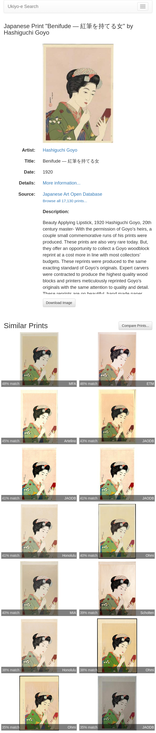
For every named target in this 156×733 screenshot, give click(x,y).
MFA (72, 384)
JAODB (148, 441)
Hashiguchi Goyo (60, 150)
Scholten (147, 613)
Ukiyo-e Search (23, 6)
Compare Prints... (135, 326)
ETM (150, 384)
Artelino (70, 441)
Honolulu (69, 555)
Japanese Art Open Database (72, 194)
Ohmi (150, 555)
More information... (62, 183)
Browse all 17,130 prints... (65, 201)
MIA (73, 613)
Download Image (59, 303)
